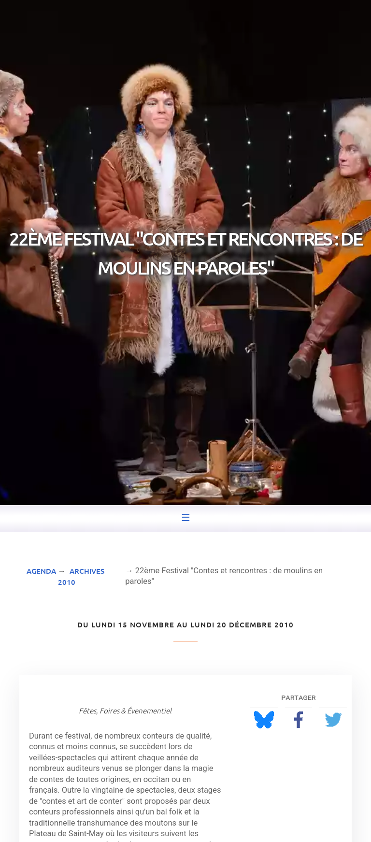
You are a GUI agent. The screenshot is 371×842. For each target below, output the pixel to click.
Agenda (41, 571)
